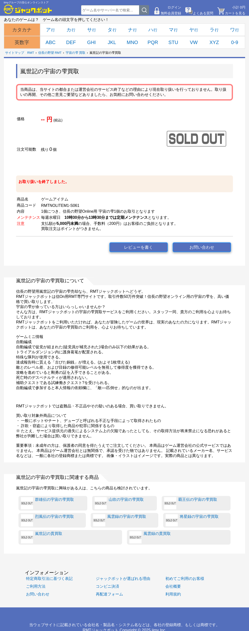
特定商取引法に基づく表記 (49, 578)
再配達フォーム (109, 594)
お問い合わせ (201, 247)
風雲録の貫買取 (150, 537)
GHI (91, 42)
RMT (30, 53)
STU (173, 42)
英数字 (22, 42)
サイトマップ (14, 53)
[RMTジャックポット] (28, 9)
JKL (112, 42)
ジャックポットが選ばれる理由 (123, 578)
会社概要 (173, 586)
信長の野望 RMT (50, 53)
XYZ (214, 42)
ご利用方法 (35, 586)
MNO (132, 42)
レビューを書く (138, 247)
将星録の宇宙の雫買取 (192, 520)
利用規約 (173, 594)
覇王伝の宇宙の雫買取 (190, 503)
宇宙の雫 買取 (76, 53)
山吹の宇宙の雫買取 (119, 503)
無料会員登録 (171, 13)
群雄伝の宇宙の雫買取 (47, 503)
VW (194, 42)
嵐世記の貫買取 (41, 537)
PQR (153, 42)
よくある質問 (203, 13)
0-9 (234, 42)
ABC (50, 42)
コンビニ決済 (107, 586)
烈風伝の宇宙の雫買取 (47, 520)
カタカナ (22, 29)
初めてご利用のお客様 (184, 578)
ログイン (174, 7)
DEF (71, 42)
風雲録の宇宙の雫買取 (119, 520)
